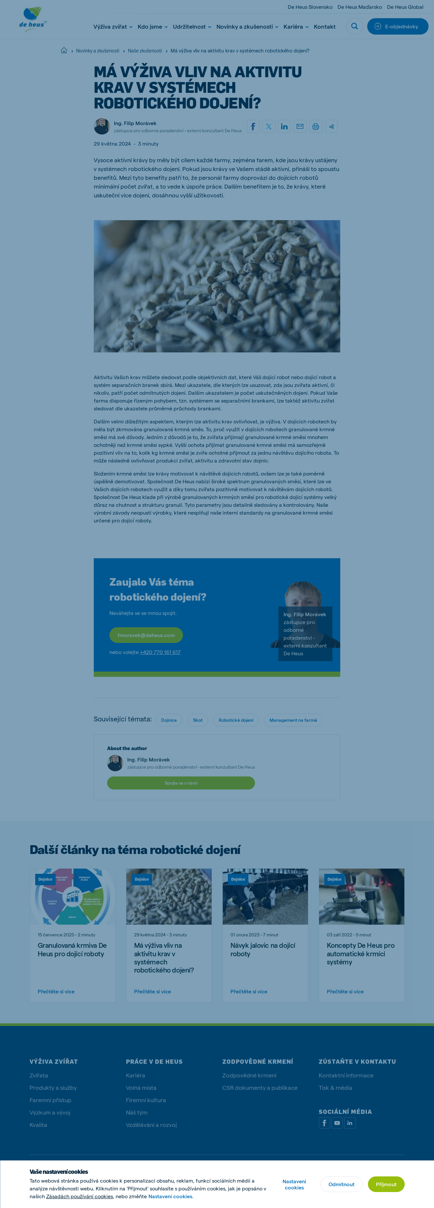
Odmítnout (342, 1184)
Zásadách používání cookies (79, 1196)
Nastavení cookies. (170, 1196)
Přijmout (386, 1184)
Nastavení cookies (294, 1184)
